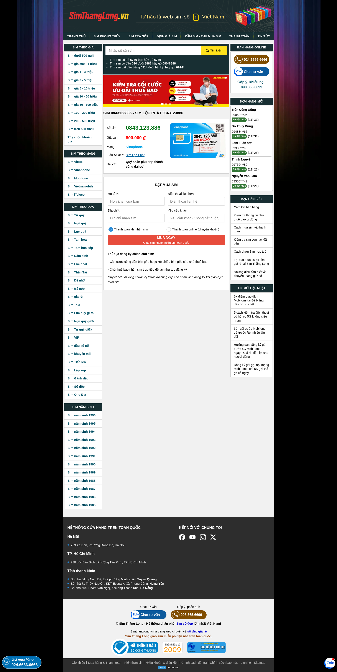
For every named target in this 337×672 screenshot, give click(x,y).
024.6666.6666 (250, 59)
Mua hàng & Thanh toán (104, 662)
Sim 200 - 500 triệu (81, 121)
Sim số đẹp (184, 623)
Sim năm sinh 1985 (82, 505)
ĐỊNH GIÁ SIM (167, 36)
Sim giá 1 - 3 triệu (80, 72)
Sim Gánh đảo (78, 378)
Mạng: (111, 147)
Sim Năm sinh (78, 256)
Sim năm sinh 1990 (82, 464)
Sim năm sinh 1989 (82, 472)
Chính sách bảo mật (224, 662)
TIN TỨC (264, 36)
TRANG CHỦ (76, 36)
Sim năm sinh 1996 (82, 415)
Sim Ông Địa (77, 394)
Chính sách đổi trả (194, 662)
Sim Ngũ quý (77, 223)
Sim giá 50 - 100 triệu (83, 104)
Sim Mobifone (78, 178)
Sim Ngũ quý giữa (81, 321)
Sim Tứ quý (76, 215)
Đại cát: (112, 164)
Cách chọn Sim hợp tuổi (250, 251)
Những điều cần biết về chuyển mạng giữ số (250, 274)
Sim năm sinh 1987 (82, 488)
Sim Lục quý (77, 231)
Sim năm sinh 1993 (82, 440)
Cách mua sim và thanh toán (250, 229)
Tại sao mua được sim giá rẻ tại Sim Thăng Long (251, 261)
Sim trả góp (76, 288)
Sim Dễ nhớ (76, 280)
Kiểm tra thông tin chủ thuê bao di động (249, 217)
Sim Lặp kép (77, 370)
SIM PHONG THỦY (107, 36)
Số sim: (112, 127)
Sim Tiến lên (77, 362)
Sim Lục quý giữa (81, 313)
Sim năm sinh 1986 (82, 497)
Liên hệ (246, 662)
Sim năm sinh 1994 (82, 431)
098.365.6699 (186, 614)
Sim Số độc (76, 386)
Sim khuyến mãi (79, 354)
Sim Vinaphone (79, 170)
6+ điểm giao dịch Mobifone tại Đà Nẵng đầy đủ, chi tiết (249, 300)
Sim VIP (73, 337)
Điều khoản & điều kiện (162, 662)
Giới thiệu (78, 662)
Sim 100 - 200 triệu (81, 112)
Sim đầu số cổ (78, 346)
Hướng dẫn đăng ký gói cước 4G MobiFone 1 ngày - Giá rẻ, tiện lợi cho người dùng (251, 350)
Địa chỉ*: (114, 210)
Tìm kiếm (214, 50)
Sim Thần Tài (77, 272)
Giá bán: (112, 137)
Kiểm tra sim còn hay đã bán (250, 241)
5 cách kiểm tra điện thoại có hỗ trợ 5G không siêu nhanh (251, 316)
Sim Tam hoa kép (80, 248)
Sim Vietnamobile (81, 186)
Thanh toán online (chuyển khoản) (192, 229)
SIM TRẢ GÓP (138, 36)
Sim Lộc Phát (135, 155)
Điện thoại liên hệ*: (181, 193)
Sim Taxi (74, 305)
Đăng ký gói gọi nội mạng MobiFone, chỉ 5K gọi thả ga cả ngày (251, 369)
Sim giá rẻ (75, 296)
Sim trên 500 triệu (81, 129)
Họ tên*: (113, 193)
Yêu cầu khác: (177, 210)
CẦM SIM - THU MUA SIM (203, 36)
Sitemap (259, 662)
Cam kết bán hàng (246, 207)
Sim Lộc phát (77, 264)
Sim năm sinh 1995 (82, 423)
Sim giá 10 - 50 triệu (82, 96)
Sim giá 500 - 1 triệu (82, 64)
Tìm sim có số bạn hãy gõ (135, 59)
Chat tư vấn (248, 71)
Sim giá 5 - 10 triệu (81, 88)
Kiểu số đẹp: (115, 155)
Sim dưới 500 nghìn (82, 55)
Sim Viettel (76, 162)
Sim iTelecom (77, 194)
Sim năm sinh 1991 (82, 456)
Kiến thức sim (133, 662)
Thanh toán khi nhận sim (128, 229)
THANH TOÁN (239, 36)
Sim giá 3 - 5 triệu (80, 80)
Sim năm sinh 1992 (82, 448)
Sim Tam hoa (77, 239)
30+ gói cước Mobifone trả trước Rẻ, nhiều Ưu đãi (250, 332)
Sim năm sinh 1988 (82, 480)
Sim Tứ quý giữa (80, 329)
